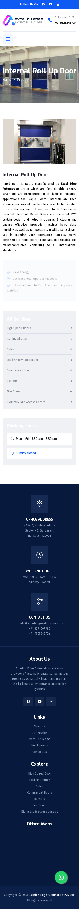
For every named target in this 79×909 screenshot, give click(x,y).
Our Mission (39, 732)
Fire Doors (14, 391)
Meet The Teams (39, 739)
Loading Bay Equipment (22, 360)
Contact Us (39, 751)
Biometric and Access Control (26, 402)
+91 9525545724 (65, 23)
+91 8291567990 (39, 628)
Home (7, 79)
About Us (39, 726)
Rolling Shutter (17, 339)
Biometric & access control (39, 811)
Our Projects (39, 745)
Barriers (12, 381)
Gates (10, 349)
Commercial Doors (19, 370)
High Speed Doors (19, 328)
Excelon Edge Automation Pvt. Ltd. (52, 895)
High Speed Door (39, 773)
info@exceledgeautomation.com (41, 623)
